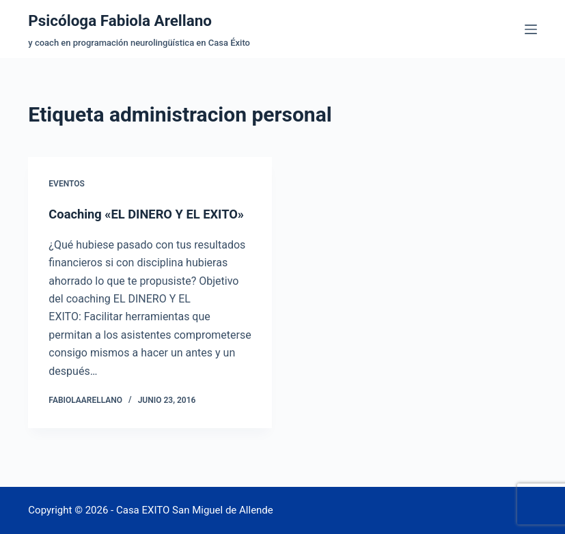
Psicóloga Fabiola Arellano (130, 20)
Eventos (66, 183)
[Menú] (531, 29)
